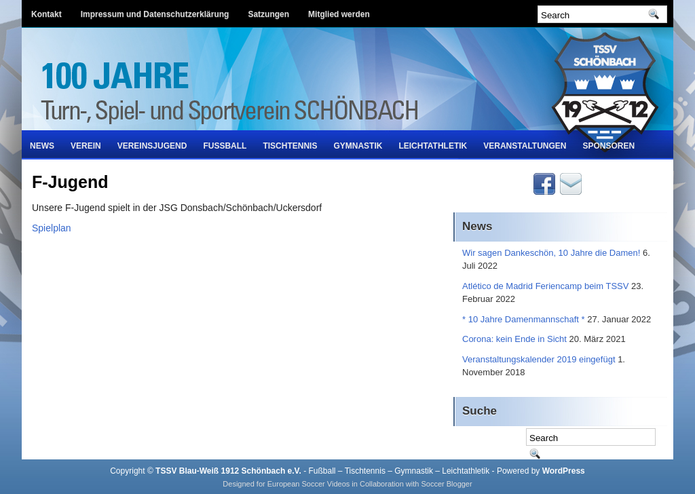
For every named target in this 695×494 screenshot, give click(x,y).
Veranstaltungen (524, 146)
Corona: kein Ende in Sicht (514, 339)
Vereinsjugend (152, 146)
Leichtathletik (432, 146)
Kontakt (46, 14)
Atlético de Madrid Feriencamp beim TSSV (545, 286)
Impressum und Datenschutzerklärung (155, 14)
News (42, 146)
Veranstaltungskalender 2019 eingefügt (539, 359)
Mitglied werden (339, 14)
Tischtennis (290, 146)
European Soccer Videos (308, 484)
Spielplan (51, 228)
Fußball (224, 146)
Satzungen (268, 14)
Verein (86, 146)
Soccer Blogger (446, 484)
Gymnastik (357, 146)
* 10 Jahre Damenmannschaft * (523, 319)
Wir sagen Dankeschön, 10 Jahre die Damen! (551, 253)
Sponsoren (609, 146)
